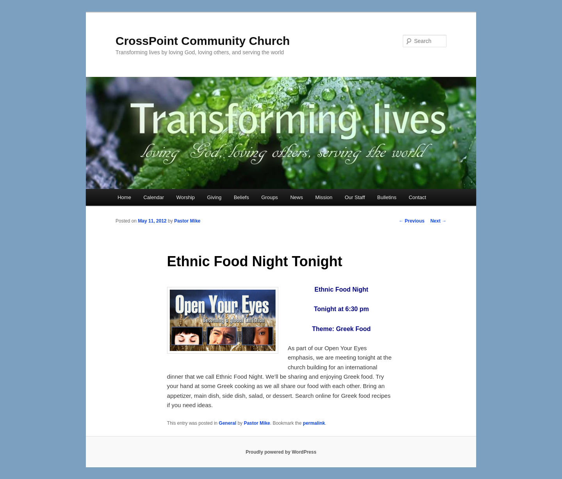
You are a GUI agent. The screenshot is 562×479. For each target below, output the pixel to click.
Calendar (153, 197)
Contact (417, 197)
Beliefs (241, 197)
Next (438, 221)
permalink (314, 423)
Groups (269, 197)
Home (124, 197)
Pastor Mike (187, 221)
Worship (185, 197)
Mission (324, 197)
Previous (412, 221)
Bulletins (387, 197)
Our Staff (355, 197)
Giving (214, 197)
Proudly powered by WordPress (280, 452)
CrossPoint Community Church (203, 40)
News (296, 197)
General (228, 423)
